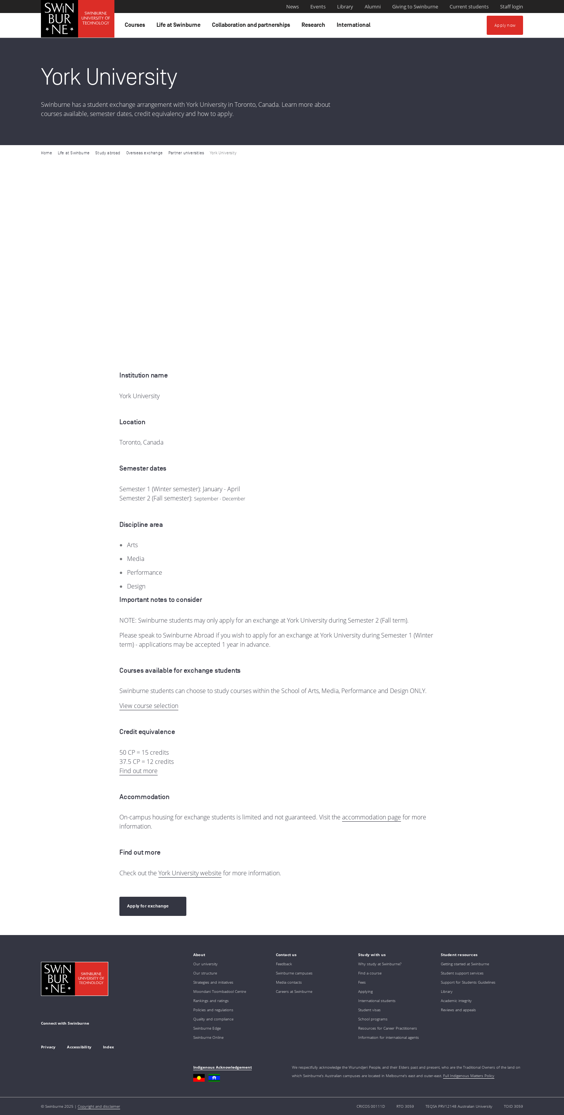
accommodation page (371, 817)
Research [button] (315, 26)
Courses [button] (136, 26)
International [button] (355, 26)
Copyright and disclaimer (99, 1106)
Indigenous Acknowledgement (222, 1067)
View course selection (148, 705)
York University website (190, 873)
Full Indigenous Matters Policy (468, 1075)
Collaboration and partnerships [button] (252, 26)
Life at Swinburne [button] (179, 26)
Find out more (138, 771)
